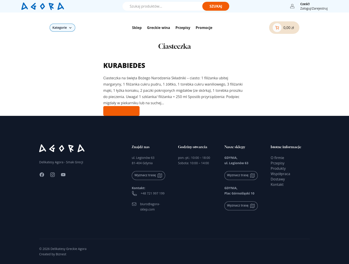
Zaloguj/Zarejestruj (314, 8)
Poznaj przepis (121, 110)
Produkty (278, 168)
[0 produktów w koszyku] (283, 27)
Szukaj (215, 6)
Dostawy (278, 179)
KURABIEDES (124, 65)
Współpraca (280, 173)
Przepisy (182, 27)
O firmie (277, 157)
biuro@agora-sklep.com (146, 206)
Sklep (137, 27)
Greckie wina (158, 27)
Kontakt (277, 184)
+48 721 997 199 (148, 193)
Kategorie (62, 27)
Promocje (204, 27)
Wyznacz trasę (148, 175)
